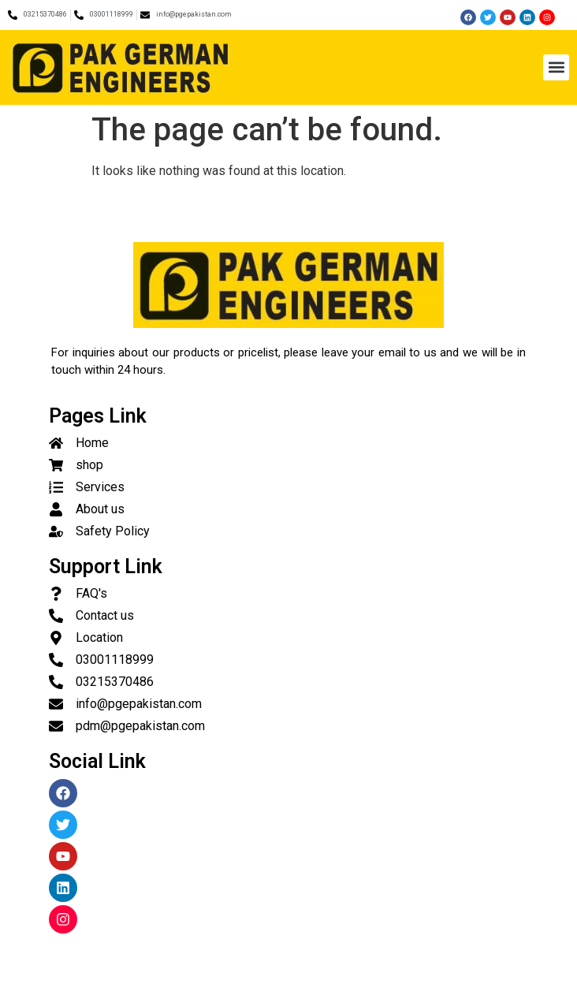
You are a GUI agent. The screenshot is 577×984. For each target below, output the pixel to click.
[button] (556, 67)
